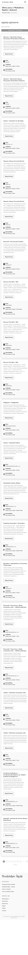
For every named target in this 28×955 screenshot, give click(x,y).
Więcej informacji (9, 54)
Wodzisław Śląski (6, 12)
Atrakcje (4, 910)
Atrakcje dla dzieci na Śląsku (8, 884)
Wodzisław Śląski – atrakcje (8, 886)
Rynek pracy (5, 903)
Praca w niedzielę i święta (8, 891)
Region (3, 905)
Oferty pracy (5, 901)
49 (26, 861)
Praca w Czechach (6, 889)
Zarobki (4, 908)
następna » (15, 864)
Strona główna (5, 898)
